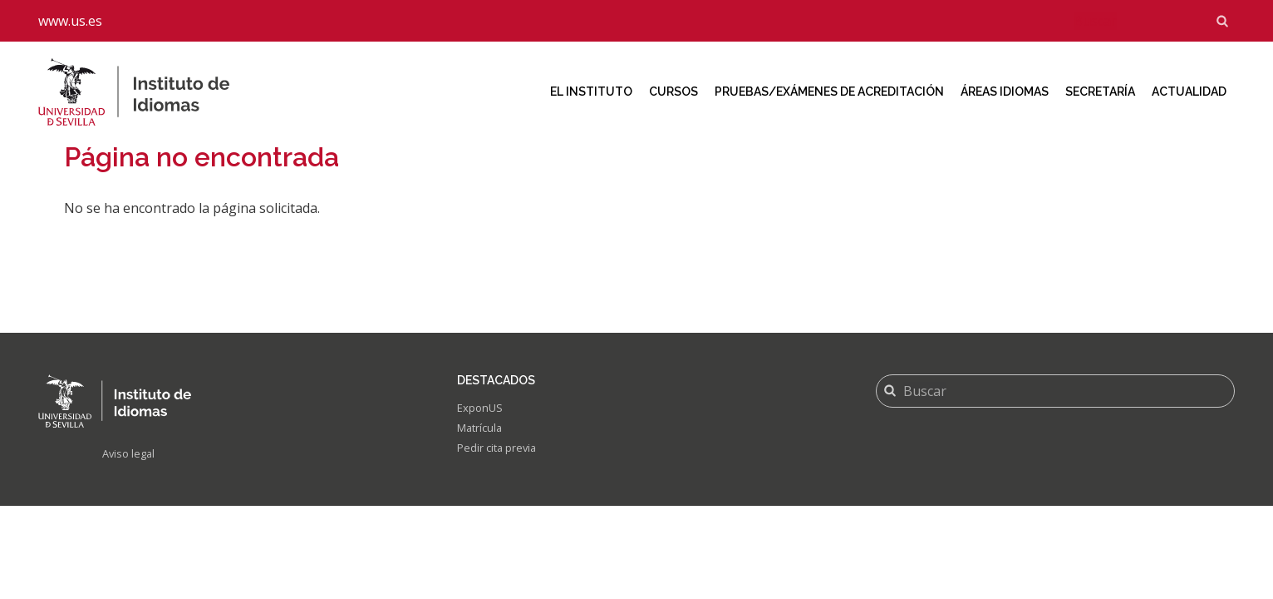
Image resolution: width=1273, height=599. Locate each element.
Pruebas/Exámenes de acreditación (829, 91)
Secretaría (1100, 91)
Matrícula (482, 430)
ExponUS (481, 409)
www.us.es (70, 21)
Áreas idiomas (1005, 91)
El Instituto (591, 91)
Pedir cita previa (500, 451)
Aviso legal (131, 455)
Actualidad (1189, 91)
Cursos (673, 91)
